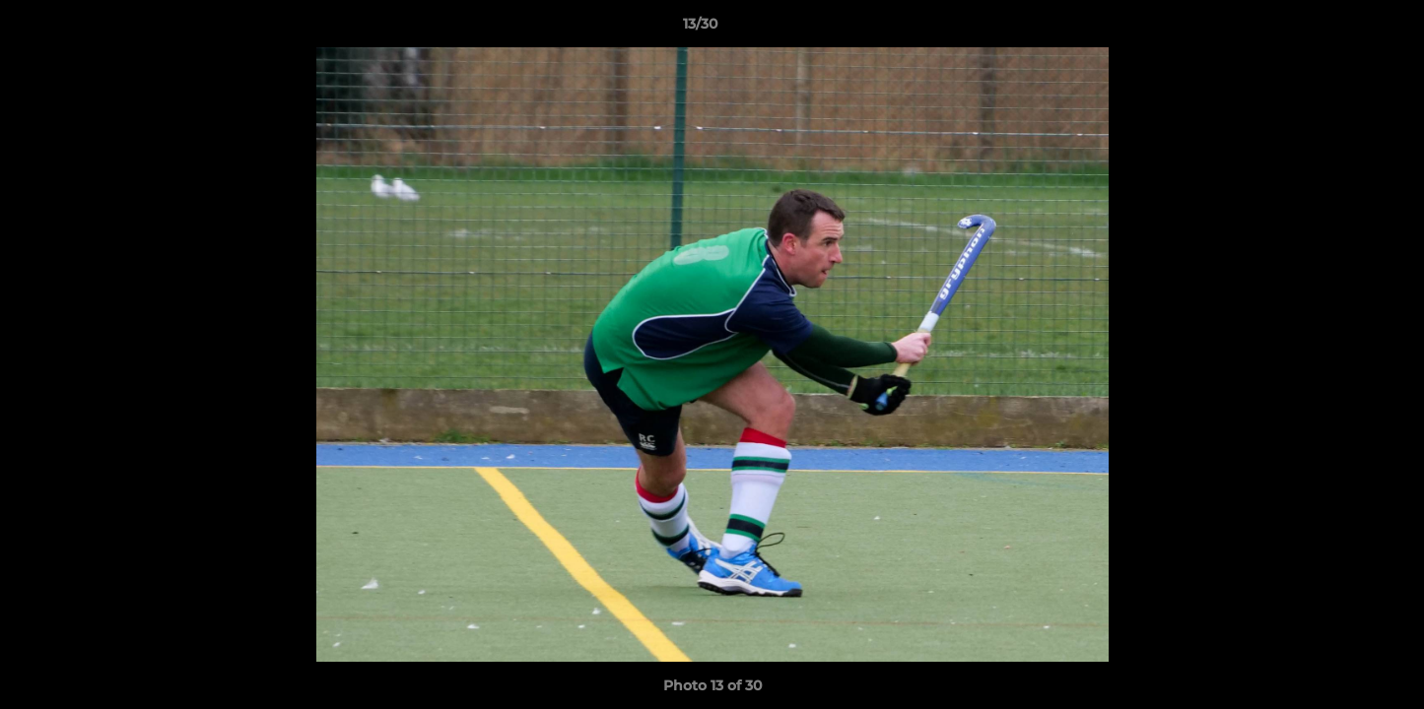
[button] (1341, 28)
